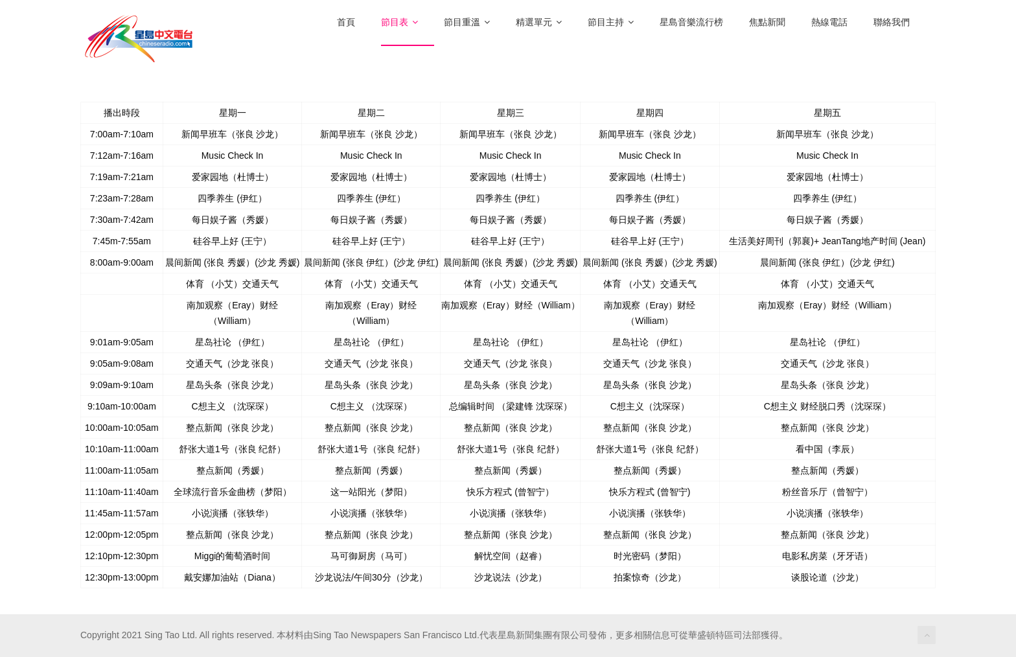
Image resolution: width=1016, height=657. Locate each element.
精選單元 (539, 22)
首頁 (346, 22)
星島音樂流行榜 (691, 22)
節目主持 (611, 22)
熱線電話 (829, 22)
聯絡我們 (891, 22)
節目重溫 (467, 22)
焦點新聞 (767, 22)
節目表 (399, 22)
